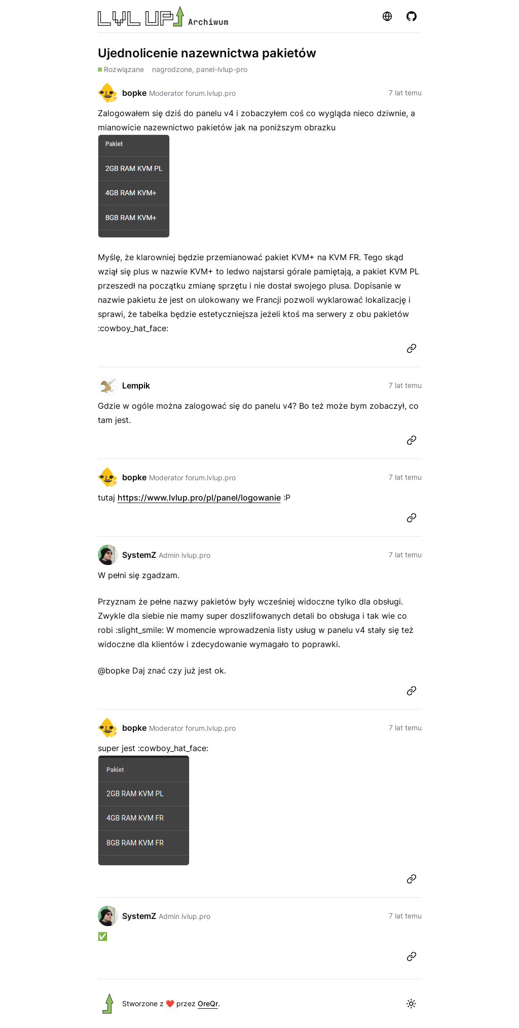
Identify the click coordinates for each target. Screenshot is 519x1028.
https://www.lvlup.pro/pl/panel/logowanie (199, 497)
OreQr (208, 1003)
